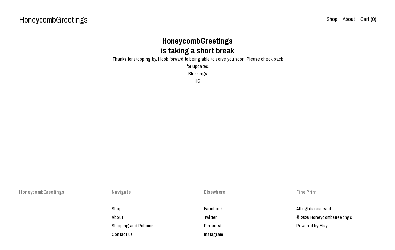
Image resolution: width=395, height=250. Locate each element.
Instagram (213, 234)
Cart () (368, 19)
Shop (332, 19)
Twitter (210, 217)
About (349, 19)
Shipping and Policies (133, 226)
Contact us (122, 234)
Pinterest (212, 226)
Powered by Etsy (312, 226)
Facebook (213, 209)
